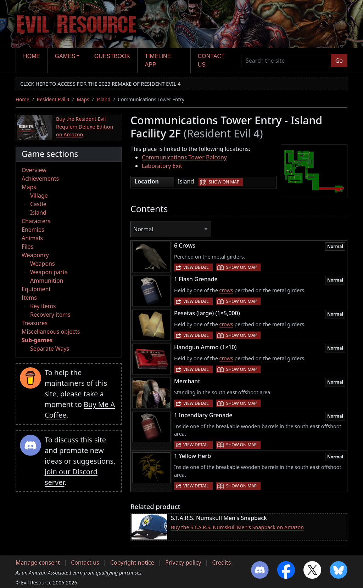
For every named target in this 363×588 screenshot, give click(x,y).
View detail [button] (196, 267)
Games (65, 56)
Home (31, 56)
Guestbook (112, 56)
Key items (43, 306)
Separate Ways (49, 348)
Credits (221, 562)
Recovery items (50, 314)
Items (29, 297)
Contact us (211, 60)
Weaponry (35, 255)
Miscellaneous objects (51, 331)
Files (27, 246)
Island (104, 99)
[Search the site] (286, 60)
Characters (36, 221)
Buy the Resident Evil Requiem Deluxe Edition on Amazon (84, 126)
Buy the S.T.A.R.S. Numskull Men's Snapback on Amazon (237, 527)
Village (39, 195)
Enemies (33, 229)
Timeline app (158, 60)
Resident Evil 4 (53, 99)
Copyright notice (132, 562)
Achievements (40, 178)
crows (226, 290)
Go (339, 60)
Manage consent (38, 562)
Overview (34, 170)
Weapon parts (48, 272)
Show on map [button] (224, 182)
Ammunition (46, 280)
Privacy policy (183, 562)
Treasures (35, 323)
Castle (38, 204)
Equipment (36, 289)
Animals (32, 238)
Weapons (42, 263)
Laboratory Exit (162, 166)
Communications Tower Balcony (184, 157)
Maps (83, 99)
